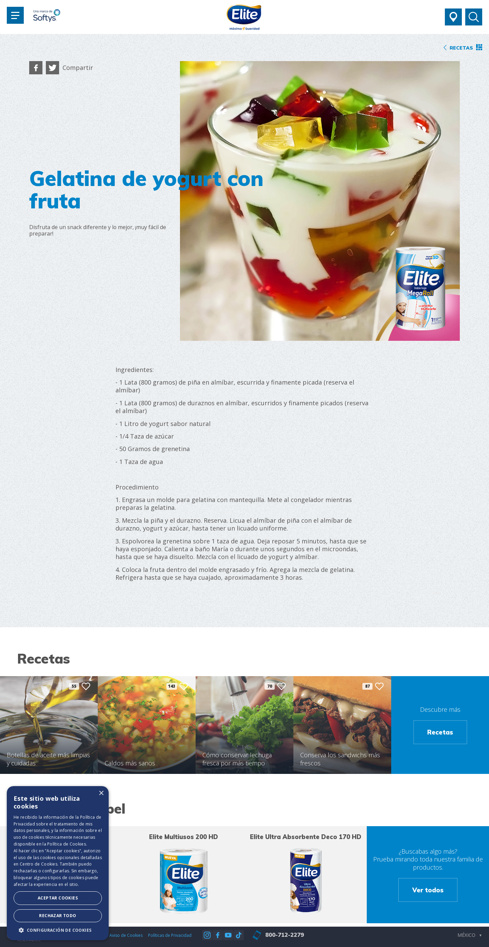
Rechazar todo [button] (57, 915)
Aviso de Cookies (126, 935)
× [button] (101, 793)
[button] (58, 930)
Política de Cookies (66, 844)
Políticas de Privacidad (170, 935)
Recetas (440, 732)
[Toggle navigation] (15, 15)
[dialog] (58, 863)
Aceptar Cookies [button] (58, 898)
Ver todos (427, 890)
